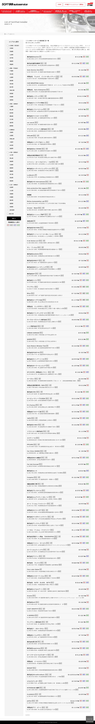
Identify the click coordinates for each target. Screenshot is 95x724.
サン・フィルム (32, 247)
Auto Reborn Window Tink (36, 346)
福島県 (10, 61)
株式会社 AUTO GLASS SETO (38, 582)
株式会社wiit (31, 602)
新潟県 (10, 80)
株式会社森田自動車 (33, 63)
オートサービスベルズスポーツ (37, 655)
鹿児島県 (11, 210)
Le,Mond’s (30, 175)
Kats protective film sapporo (37, 188)
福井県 (10, 122)
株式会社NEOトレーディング (36, 267)
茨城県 (10, 96)
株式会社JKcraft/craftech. (36, 674)
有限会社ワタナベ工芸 (34, 411)
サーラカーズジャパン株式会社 (37, 319)
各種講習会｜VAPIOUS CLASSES (34, 11)
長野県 (10, 100)
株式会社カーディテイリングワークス (39, 168)
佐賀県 (10, 187)
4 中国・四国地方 (12, 152)
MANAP (29, 668)
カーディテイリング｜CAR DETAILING (7, 11)
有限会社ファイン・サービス (36, 543)
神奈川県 (11, 90)
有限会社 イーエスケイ (35, 661)
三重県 (10, 106)
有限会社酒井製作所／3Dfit (36, 385)
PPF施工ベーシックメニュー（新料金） (74, 4)
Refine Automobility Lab (36, 201)
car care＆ (30, 122)
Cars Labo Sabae (33, 569)
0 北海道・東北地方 (13, 45)
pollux (29, 701)
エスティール (31, 438)
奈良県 (10, 145)
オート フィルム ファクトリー (37, 504)
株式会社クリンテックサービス (37, 313)
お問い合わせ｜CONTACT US (88, 11)
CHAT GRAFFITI (32, 609)
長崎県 (10, 207)
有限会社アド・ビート (34, 707)
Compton (30, 477)
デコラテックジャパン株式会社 (37, 129)
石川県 (10, 119)
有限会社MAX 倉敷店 (34, 457)
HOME (59, 4)
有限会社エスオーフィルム (35, 576)
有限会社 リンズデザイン (35, 306)
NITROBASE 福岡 (33, 688)
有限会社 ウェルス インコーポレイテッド (41, 76)
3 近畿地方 (11, 129)
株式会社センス (32, 471)
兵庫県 (10, 135)
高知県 (10, 177)
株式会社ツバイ (32, 280)
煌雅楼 (29, 195)
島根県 (10, 161)
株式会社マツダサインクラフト (37, 517)
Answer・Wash (32, 208)
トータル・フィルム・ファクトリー (38, 530)
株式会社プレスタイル (34, 490)
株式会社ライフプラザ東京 (35, 103)
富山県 (10, 109)
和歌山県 (11, 139)
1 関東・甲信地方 (12, 68)
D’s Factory (31, 405)
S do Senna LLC (33, 241)
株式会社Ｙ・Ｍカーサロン (35, 628)
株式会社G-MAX (32, 425)
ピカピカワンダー (33, 681)
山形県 (10, 54)
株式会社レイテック (33, 96)
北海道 (10, 48)
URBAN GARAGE (33, 333)
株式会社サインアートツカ (35, 359)
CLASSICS (31, 694)
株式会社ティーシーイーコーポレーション (40, 234)
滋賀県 (10, 148)
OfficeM (30, 135)
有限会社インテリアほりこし (36, 142)
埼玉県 (10, 74)
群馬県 (10, 93)
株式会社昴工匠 (32, 642)
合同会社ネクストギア (34, 510)
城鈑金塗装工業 (32, 484)
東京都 (10, 84)
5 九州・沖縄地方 (12, 185)
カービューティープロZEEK (36, 398)
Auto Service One (33, 70)
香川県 (10, 174)
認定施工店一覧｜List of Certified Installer (61, 11)
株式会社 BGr (31, 392)
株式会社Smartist (33, 57)
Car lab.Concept (33, 464)
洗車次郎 (30, 221)
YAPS (29, 418)
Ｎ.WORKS (31, 615)
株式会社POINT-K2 (33, 352)
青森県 (10, 64)
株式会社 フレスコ (33, 563)
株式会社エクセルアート (35, 589)
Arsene (29, 596)
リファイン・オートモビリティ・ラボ (39, 162)
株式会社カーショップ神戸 (35, 214)
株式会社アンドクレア (34, 523)
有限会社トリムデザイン (35, 635)
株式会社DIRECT (32, 260)
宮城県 (10, 51)
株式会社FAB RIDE (33, 227)
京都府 (10, 132)
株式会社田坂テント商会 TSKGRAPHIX (40, 536)
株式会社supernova (33, 648)
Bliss (29, 293)
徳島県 (10, 168)
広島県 (10, 164)
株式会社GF (31, 274)
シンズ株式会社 (32, 326)
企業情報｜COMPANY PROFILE (74, 11)
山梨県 (10, 77)
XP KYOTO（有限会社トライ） (37, 372)
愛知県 (10, 116)
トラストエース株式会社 (35, 431)
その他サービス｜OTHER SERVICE (20, 11)
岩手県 (10, 58)
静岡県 (10, 126)
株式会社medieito (33, 254)
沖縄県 (10, 197)
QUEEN (29, 339)
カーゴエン (30, 379)
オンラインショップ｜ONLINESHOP (47, 11)
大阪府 (10, 142)
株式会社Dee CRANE (34, 149)
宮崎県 (10, 194)
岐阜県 (10, 113)
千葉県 (10, 71)
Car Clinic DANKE (33, 451)
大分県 (10, 190)
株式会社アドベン (33, 556)
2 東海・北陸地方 (12, 104)
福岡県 (10, 203)
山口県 (10, 155)
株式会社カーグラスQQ (34, 300)
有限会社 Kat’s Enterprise (36, 90)
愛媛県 (10, 171)
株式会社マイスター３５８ (35, 116)
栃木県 (10, 87)
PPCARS (30, 444)
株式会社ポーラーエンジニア (36, 365)
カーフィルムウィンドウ (35, 550)
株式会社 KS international (36, 181)
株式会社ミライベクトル (35, 109)
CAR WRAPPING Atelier (35, 83)
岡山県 (10, 158)
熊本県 (10, 200)
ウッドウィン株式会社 (34, 622)
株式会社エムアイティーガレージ (38, 497)
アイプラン (30, 287)
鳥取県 (10, 181)
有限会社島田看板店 (33, 155)
